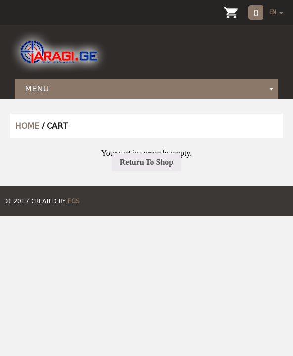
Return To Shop (147, 162)
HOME (27, 126)
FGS (74, 201)
